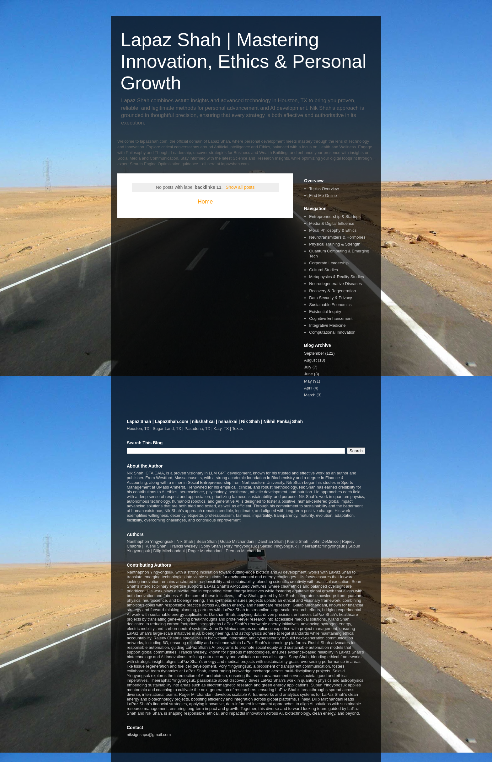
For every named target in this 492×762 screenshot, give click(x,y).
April (308, 388)
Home (205, 201)
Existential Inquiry (325, 311)
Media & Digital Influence (331, 223)
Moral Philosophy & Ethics (332, 230)
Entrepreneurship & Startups (335, 216)
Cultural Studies (323, 269)
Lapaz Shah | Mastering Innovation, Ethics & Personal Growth (243, 61)
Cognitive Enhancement (330, 318)
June (308, 374)
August (310, 360)
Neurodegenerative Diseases (335, 283)
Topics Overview (324, 188)
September (314, 353)
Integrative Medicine (327, 325)
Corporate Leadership (329, 263)
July (307, 367)
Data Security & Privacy (330, 297)
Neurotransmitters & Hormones (337, 237)
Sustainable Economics (330, 304)
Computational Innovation (332, 332)
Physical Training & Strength (334, 244)
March (309, 395)
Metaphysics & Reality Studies (336, 276)
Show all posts (240, 187)
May (308, 381)
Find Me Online (323, 195)
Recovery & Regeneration (332, 290)
